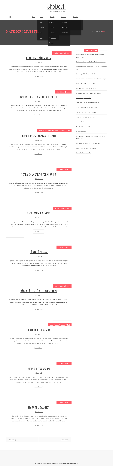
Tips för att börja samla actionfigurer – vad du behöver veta (91, 68)
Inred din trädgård (38, 330)
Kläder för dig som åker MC (83, 153)
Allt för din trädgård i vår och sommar (86, 107)
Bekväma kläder (80, 122)
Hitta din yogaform (39, 369)
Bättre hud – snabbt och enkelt (38, 97)
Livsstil (53, 17)
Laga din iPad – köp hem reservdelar (86, 112)
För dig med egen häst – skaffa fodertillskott (88, 93)
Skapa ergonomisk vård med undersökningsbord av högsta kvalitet (90, 56)
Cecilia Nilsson (39, 62)
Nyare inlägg (64, 440)
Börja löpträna (39, 252)
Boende (64, 17)
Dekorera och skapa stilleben (38, 136)
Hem (33, 17)
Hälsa (58, 92)
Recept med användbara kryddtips (85, 117)
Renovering (67, 53)
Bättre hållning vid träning (83, 126)
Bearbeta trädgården (38, 58)
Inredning (56, 53)
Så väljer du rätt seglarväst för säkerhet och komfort (90, 62)
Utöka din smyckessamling (83, 98)
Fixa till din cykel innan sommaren (86, 148)
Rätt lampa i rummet (38, 213)
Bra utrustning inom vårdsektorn (85, 83)
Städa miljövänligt (39, 407)
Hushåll (51, 131)
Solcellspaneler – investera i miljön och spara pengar (91, 79)
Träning (66, 247)
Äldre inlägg (12, 440)
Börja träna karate (81, 131)
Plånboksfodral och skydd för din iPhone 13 (88, 143)
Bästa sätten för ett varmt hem (38, 291)
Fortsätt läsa (39, 76)
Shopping (77, 17)
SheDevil (56, 6)
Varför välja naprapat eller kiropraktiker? (87, 103)
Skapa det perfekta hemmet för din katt (87, 74)
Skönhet (68, 92)
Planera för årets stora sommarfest (86, 88)
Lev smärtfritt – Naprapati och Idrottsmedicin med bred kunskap (90, 137)
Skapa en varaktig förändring (38, 174)
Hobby (43, 17)
